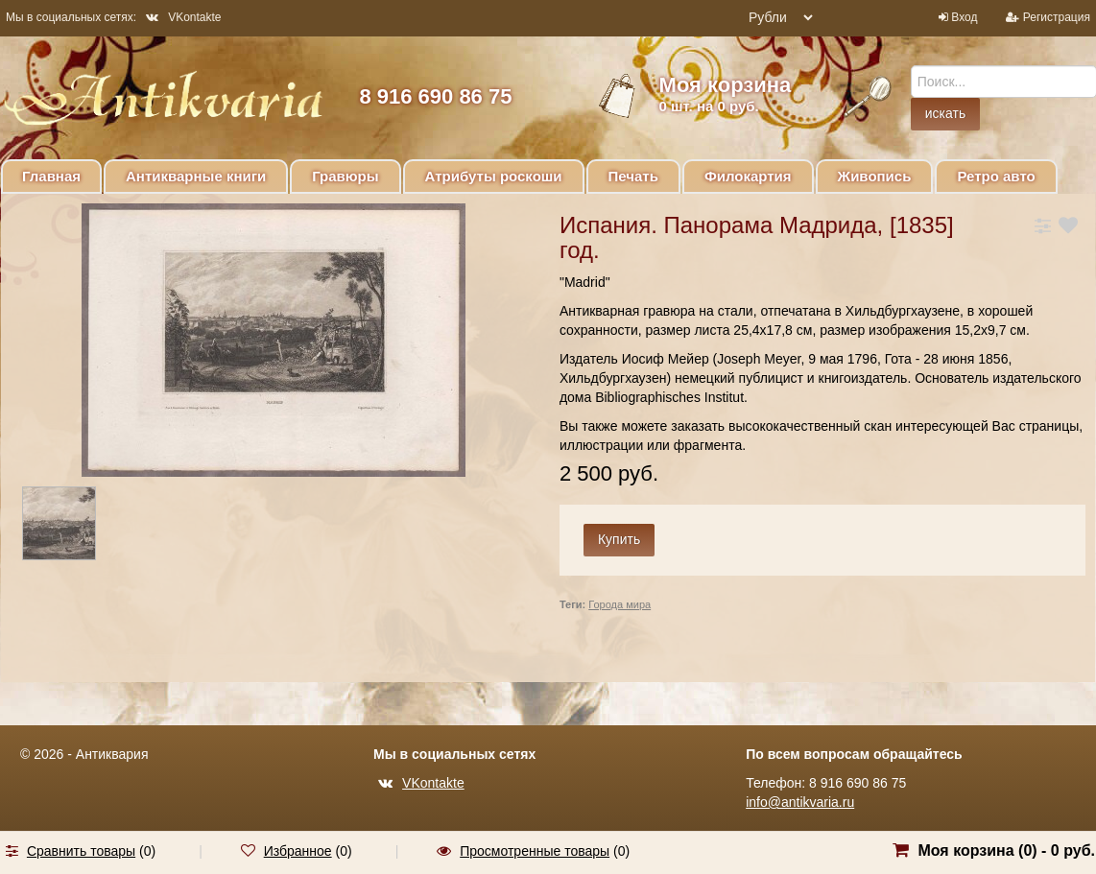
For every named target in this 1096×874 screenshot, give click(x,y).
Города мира (619, 604)
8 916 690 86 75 (435, 96)
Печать (633, 176)
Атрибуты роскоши (493, 176)
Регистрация (1056, 17)
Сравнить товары (81, 851)
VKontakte (183, 17)
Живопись (875, 176)
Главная (51, 176)
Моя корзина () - (1006, 850)
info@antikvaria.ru (800, 802)
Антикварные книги (196, 176)
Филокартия (748, 176)
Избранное (298, 851)
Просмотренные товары (534, 851)
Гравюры (345, 176)
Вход (964, 17)
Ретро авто (996, 176)
